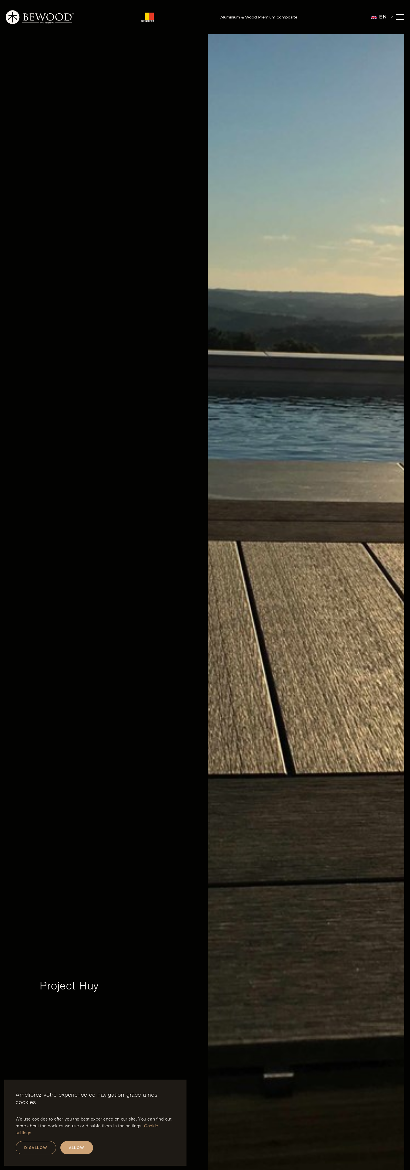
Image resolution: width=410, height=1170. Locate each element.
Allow (77, 1148)
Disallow (36, 1148)
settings (133, 1125)
